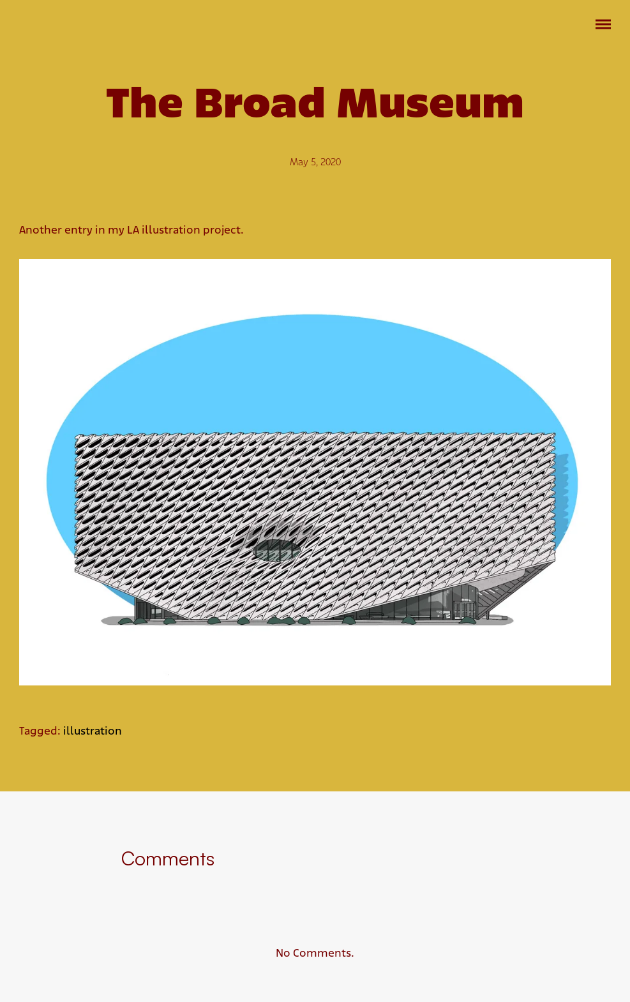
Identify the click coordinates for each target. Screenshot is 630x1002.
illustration (92, 732)
